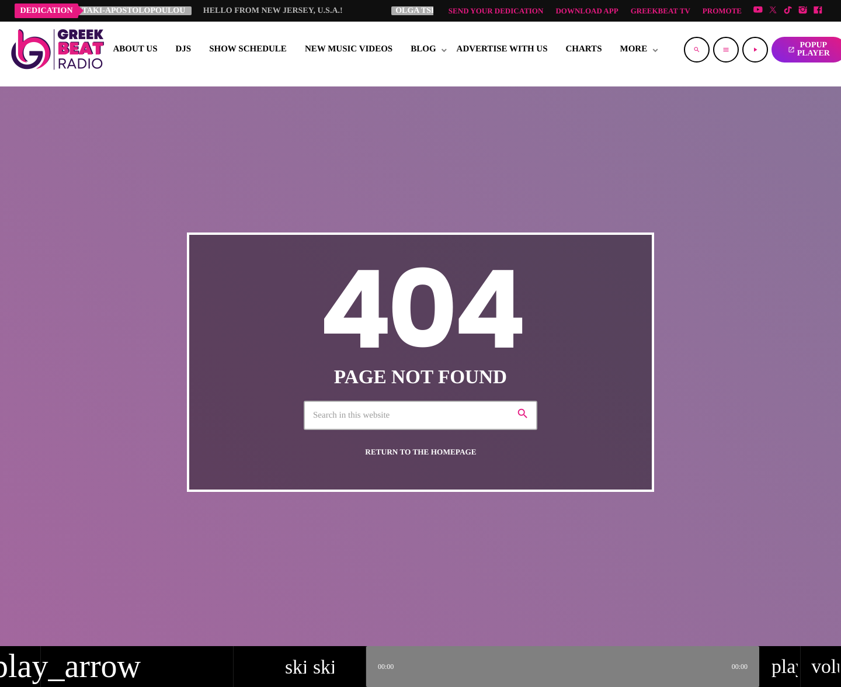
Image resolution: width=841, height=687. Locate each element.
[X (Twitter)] (773, 10)
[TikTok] (788, 10)
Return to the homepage (420, 451)
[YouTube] (758, 10)
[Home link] (57, 49)
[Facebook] (817, 10)
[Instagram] (803, 10)
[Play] (755, 50)
